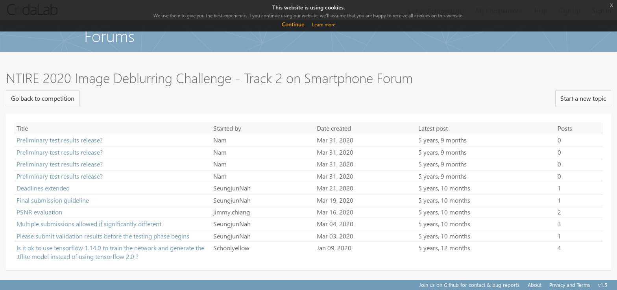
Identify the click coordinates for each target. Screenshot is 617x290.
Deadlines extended (43, 188)
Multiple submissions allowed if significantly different (89, 224)
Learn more (323, 25)
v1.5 (602, 284)
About (534, 284)
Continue (293, 24)
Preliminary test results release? (60, 140)
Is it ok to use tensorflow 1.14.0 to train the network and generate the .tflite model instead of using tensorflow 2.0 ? (110, 252)
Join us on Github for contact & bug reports (469, 284)
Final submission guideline (53, 200)
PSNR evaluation (39, 212)
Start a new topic (583, 98)
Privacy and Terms (569, 284)
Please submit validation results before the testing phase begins (103, 236)
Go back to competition (42, 98)
